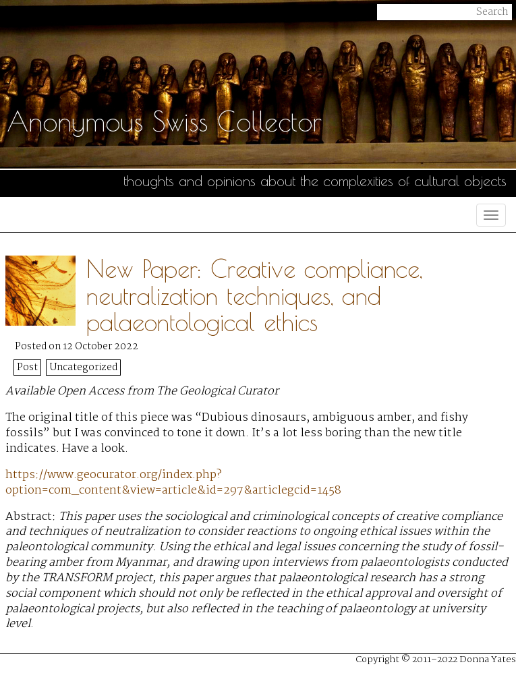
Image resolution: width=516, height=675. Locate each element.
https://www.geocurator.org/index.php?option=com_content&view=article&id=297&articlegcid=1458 (173, 483)
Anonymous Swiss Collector (164, 121)
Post (27, 367)
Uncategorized (83, 367)
